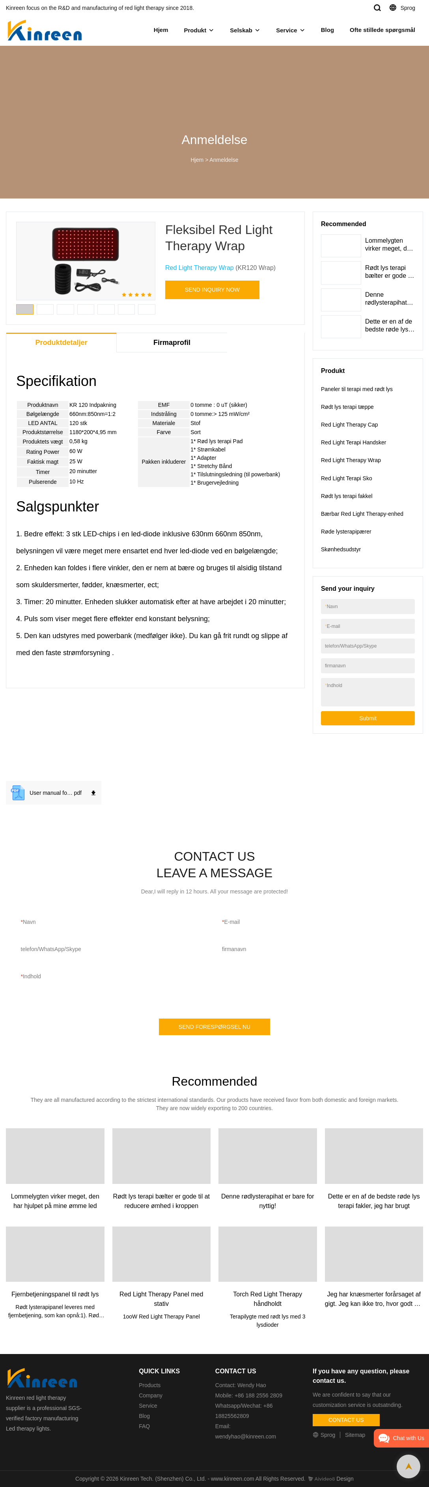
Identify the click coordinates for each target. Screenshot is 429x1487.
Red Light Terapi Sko (346, 478)
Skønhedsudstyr (341, 549)
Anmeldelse (223, 160)
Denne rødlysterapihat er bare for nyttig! (389, 302)
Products (149, 1385)
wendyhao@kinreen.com (245, 1436)
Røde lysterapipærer (346, 531)
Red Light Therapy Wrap (199, 267)
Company (151, 1395)
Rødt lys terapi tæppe (347, 407)
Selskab (241, 30)
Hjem (161, 29)
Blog (327, 29)
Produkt (195, 30)
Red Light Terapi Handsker (353, 442)
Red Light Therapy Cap (349, 424)
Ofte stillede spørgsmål (382, 29)
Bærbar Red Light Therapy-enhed (362, 514)
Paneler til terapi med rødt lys (357, 389)
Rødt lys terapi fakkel (347, 496)
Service (286, 30)
